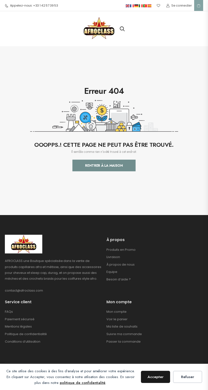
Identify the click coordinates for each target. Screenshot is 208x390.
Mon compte (116, 311)
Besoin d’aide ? (118, 279)
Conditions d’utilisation (22, 341)
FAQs (9, 311)
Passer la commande (123, 341)
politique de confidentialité (82, 382)
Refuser (187, 377)
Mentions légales (18, 326)
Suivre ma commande (124, 334)
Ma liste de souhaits (122, 326)
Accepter (155, 377)
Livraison (113, 257)
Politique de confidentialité (26, 334)
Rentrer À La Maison (104, 165)
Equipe (111, 271)
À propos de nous (120, 264)
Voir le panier (117, 319)
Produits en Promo (121, 249)
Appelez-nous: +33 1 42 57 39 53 (31, 6)
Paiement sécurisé (20, 319)
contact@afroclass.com (24, 290)
